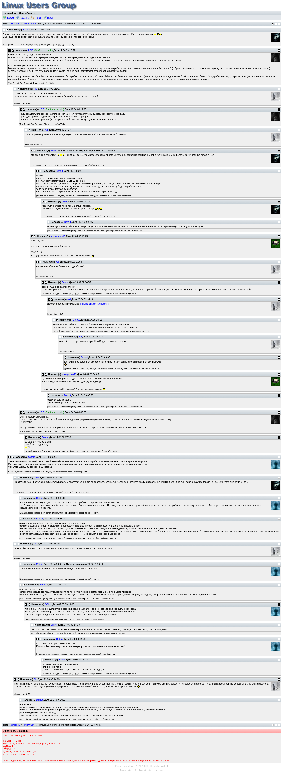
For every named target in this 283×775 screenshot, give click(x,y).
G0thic (31, 457)
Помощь (22, 18)
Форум (8, 18)
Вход (48, 18)
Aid (35, 88)
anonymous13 (58, 236)
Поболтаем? (29, 23)
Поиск (36, 18)
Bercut (59, 171)
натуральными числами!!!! (94, 303)
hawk (25, 29)
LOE (30, 50)
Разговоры (15, 23)
